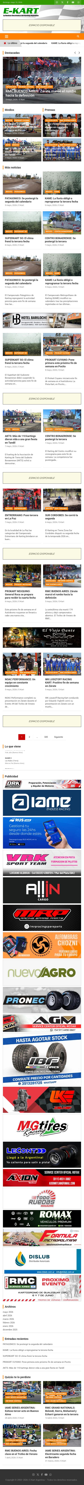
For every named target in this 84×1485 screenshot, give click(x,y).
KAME (56, 192)
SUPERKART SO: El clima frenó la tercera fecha (25, 1356)
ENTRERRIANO (20, 508)
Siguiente (58, 737)
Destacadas (12, 53)
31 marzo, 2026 (52, 1461)
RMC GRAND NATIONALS (55, 1401)
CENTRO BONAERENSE (63, 231)
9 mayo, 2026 (11, 205)
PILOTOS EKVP (51, 120)
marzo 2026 (8, 1319)
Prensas (50, 110)
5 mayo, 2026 (12, 99)
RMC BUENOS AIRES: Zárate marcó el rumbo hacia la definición (61, 594)
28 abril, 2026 (11, 1418)
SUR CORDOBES (61, 508)
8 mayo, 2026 (11, 133)
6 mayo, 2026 (51, 522)
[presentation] (75, 53)
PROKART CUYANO (22, 120)
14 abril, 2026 (51, 1418)
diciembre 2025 (10, 1329)
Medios (9, 110)
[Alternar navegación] (6, 36)
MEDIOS (9, 120)
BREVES (9, 192)
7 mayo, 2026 (11, 158)
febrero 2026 (9, 1322)
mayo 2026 (8, 1312)
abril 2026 (7, 1315)
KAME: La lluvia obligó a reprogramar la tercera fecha (28, 1350)
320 (46, 737)
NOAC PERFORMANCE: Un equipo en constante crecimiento (60, 127)
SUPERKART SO (21, 231)
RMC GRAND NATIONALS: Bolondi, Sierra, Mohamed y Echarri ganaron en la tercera (61, 1411)
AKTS (8, 145)
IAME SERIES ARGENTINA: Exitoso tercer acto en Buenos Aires (22, 1411)
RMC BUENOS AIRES (44, 87)
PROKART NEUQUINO (23, 584)
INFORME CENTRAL (26, 87)
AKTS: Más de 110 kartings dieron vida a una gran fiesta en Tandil (21, 151)
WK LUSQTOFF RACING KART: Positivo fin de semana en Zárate (61, 151)
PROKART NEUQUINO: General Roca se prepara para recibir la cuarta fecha (20, 594)
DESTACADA (11, 87)
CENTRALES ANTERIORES (16, 1394)
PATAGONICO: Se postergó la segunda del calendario (31, 43)
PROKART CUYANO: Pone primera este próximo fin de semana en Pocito (21, 127)
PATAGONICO (20, 192)
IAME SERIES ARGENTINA (16, 1397)
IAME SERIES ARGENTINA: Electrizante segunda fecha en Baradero (60, 1454)
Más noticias (13, 167)
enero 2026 (8, 1326)
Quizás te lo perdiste (18, 1377)
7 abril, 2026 (10, 1457)
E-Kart (22, 99)
